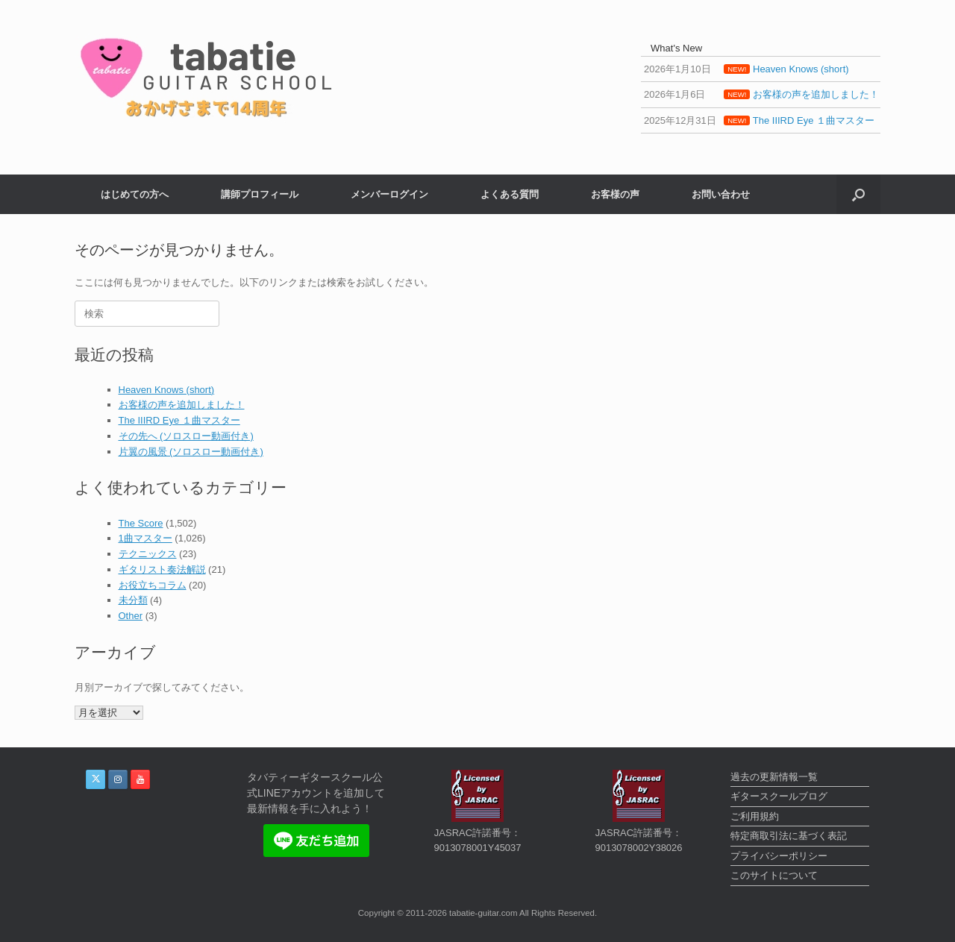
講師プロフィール (259, 194)
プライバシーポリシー (778, 855)
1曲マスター (145, 538)
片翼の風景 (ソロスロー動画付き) (191, 451)
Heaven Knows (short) (167, 389)
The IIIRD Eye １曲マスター (179, 420)
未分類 (133, 600)
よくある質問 (509, 194)
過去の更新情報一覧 (774, 776)
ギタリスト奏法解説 (162, 569)
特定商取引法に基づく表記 (788, 835)
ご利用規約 (754, 816)
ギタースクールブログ (778, 796)
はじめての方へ (135, 194)
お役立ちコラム (153, 585)
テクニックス (148, 553)
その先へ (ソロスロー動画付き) (186, 436)
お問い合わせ (721, 194)
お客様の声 (615, 194)
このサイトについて (774, 875)
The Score (141, 523)
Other (131, 615)
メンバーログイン (389, 194)
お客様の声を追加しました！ (182, 404)
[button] (858, 194)
